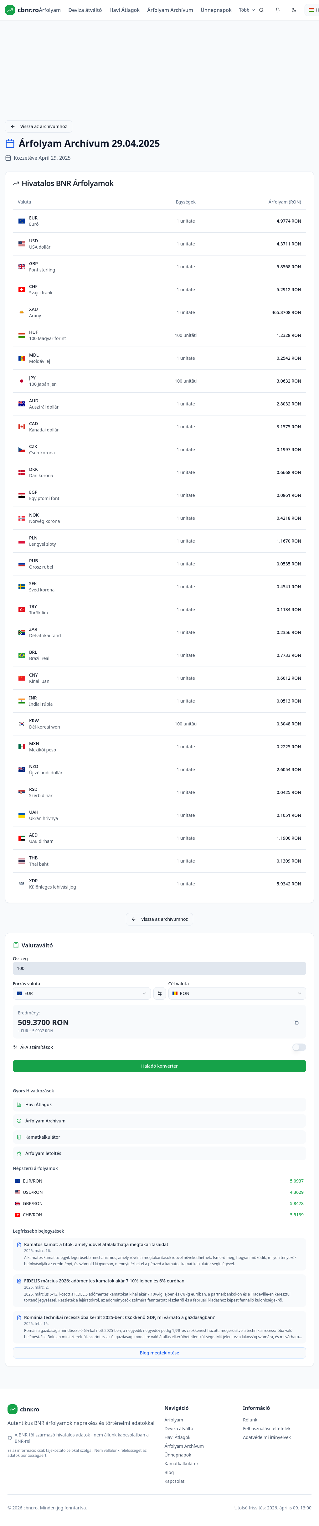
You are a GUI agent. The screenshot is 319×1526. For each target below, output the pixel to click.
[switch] (299, 1047)
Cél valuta (178, 984)
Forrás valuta (26, 984)
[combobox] (82, 993)
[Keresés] (261, 10)
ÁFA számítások (33, 1047)
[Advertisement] (159, 69)
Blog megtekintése (159, 1353)
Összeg (20, 958)
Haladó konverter (159, 1066)
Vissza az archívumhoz (38, 126)
